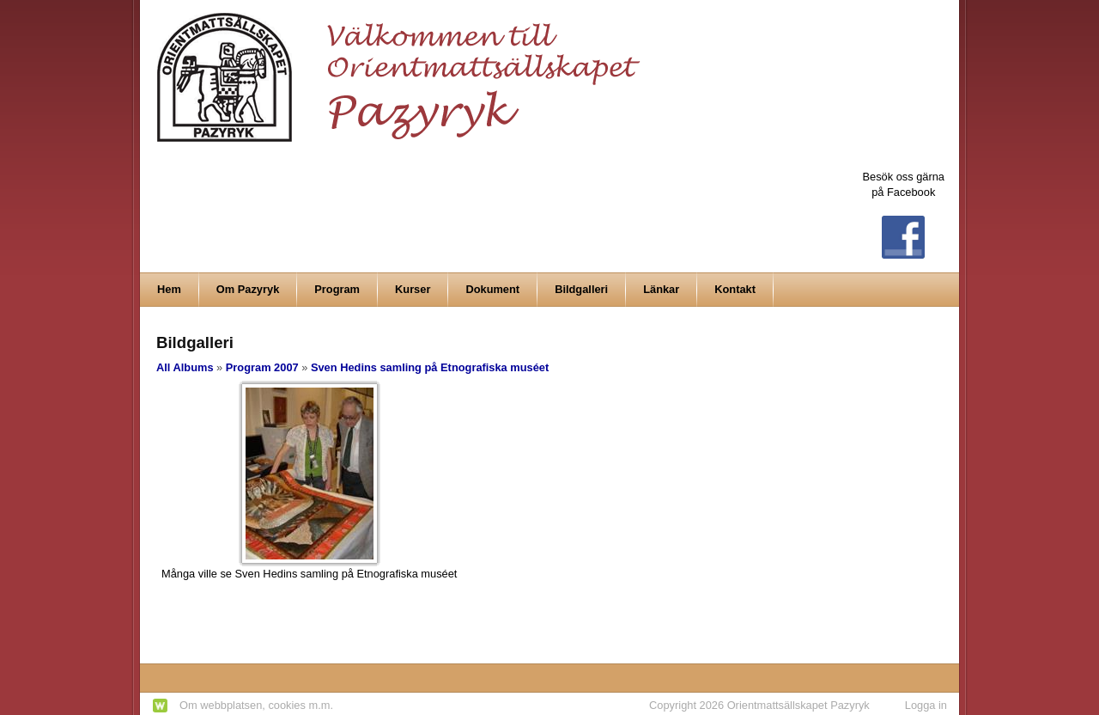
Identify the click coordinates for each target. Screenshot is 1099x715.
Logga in (926, 705)
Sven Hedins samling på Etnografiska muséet (430, 367)
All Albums (185, 367)
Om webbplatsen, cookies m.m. (256, 705)
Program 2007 (262, 367)
